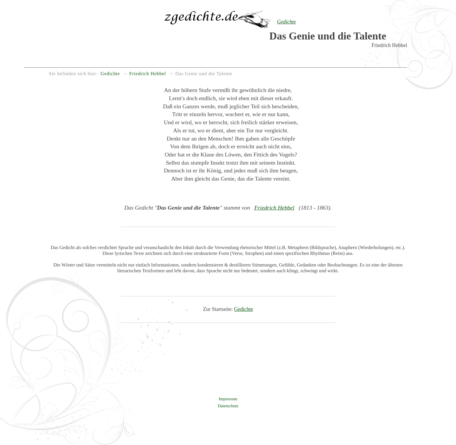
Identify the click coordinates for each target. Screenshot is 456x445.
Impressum (228, 399)
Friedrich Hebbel (274, 207)
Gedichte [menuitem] (110, 73)
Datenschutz (228, 405)
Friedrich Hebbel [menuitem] (147, 73)
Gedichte (243, 309)
